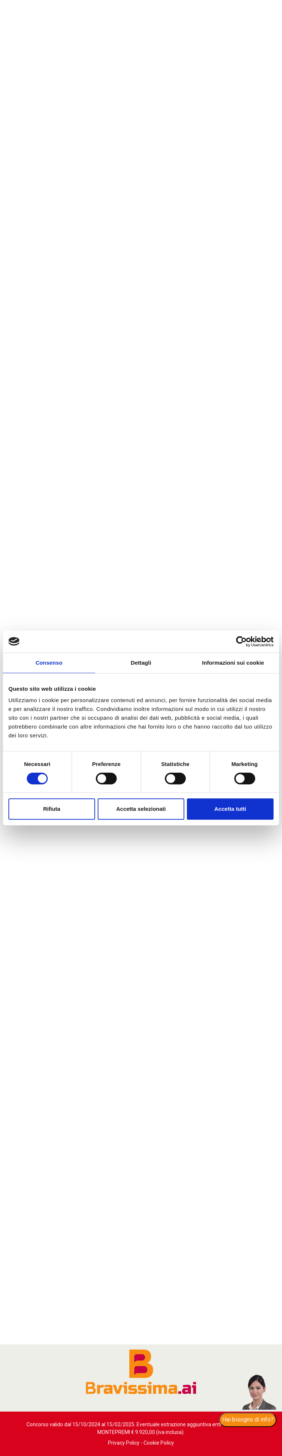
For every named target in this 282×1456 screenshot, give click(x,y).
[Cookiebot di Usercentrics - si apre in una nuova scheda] (241, 641)
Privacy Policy (124, 1443)
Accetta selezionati (141, 809)
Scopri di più (109, 1250)
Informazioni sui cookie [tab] (233, 663)
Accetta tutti (230, 809)
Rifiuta (51, 809)
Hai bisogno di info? (248, 1419)
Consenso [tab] (49, 663)
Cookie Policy (159, 1443)
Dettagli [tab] (141, 663)
